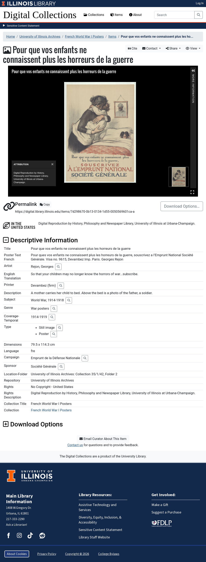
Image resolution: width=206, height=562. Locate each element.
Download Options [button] (33, 424)
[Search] (174, 15)
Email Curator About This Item (102, 439)
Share (172, 48)
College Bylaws (108, 554)
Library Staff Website (94, 537)
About (135, 15)
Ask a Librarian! (16, 525)
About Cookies (17, 554)
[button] (193, 71)
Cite (132, 48)
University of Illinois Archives (40, 36)
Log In (200, 3)
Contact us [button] (75, 445)
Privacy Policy (46, 554)
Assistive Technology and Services (97, 507)
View (192, 48)
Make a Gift (159, 504)
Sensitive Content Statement (23, 25)
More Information (193, 76)
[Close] (52, 164)
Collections (94, 15)
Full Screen (192, 192)
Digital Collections (39, 14)
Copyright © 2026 (77, 554)
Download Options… (182, 206)
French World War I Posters (84, 36)
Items (116, 15)
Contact (150, 48)
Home (10, 36)
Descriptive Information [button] (40, 240)
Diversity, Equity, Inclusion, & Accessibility (100, 520)
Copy (45, 204)
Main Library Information (19, 499)
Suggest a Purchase (166, 512)
